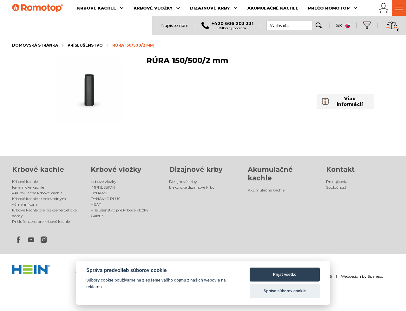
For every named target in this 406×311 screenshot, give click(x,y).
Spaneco (375, 276)
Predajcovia (336, 181)
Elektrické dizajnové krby (192, 187)
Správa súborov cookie (285, 290)
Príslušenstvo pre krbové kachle (41, 221)
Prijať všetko (285, 274)
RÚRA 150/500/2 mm (133, 45)
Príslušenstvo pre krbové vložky (119, 210)
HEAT (96, 204)
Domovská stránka (35, 45)
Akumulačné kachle (266, 190)
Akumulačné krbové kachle (37, 193)
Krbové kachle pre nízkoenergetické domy (44, 213)
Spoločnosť (336, 187)
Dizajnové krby (196, 169)
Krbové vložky (116, 169)
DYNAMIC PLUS (105, 198)
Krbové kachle (38, 169)
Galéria (97, 215)
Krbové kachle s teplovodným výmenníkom (39, 201)
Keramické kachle (28, 187)
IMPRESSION (103, 187)
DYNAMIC (100, 193)
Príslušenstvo (85, 45)
